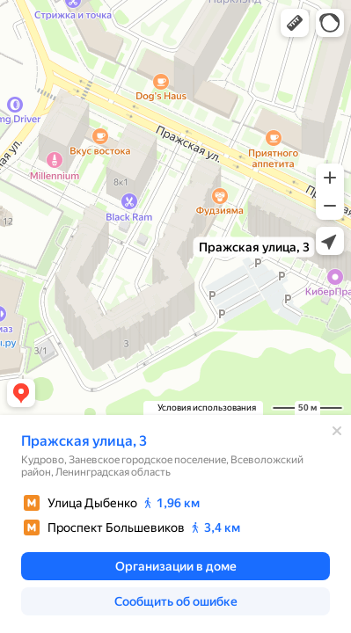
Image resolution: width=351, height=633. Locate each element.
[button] (295, 23)
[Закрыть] (337, 431)
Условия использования (206, 407)
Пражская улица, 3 (84, 441)
